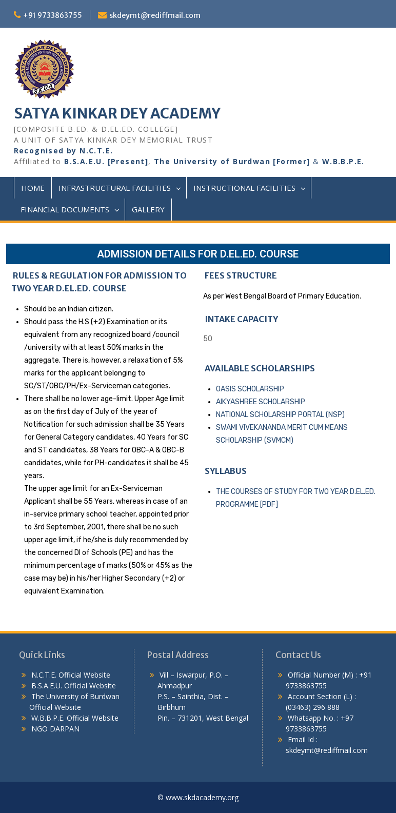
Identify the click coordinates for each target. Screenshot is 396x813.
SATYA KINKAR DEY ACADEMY (117, 113)
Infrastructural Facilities (114, 188)
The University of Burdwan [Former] (232, 161)
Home (33, 188)
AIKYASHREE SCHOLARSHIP (260, 402)
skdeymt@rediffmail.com (155, 15)
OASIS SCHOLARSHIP (250, 389)
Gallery (148, 209)
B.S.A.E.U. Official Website (73, 685)
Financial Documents (65, 209)
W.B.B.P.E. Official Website (74, 718)
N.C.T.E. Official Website (70, 675)
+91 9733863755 (52, 15)
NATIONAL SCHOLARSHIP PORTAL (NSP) (280, 414)
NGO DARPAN (54, 728)
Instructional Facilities (244, 188)
